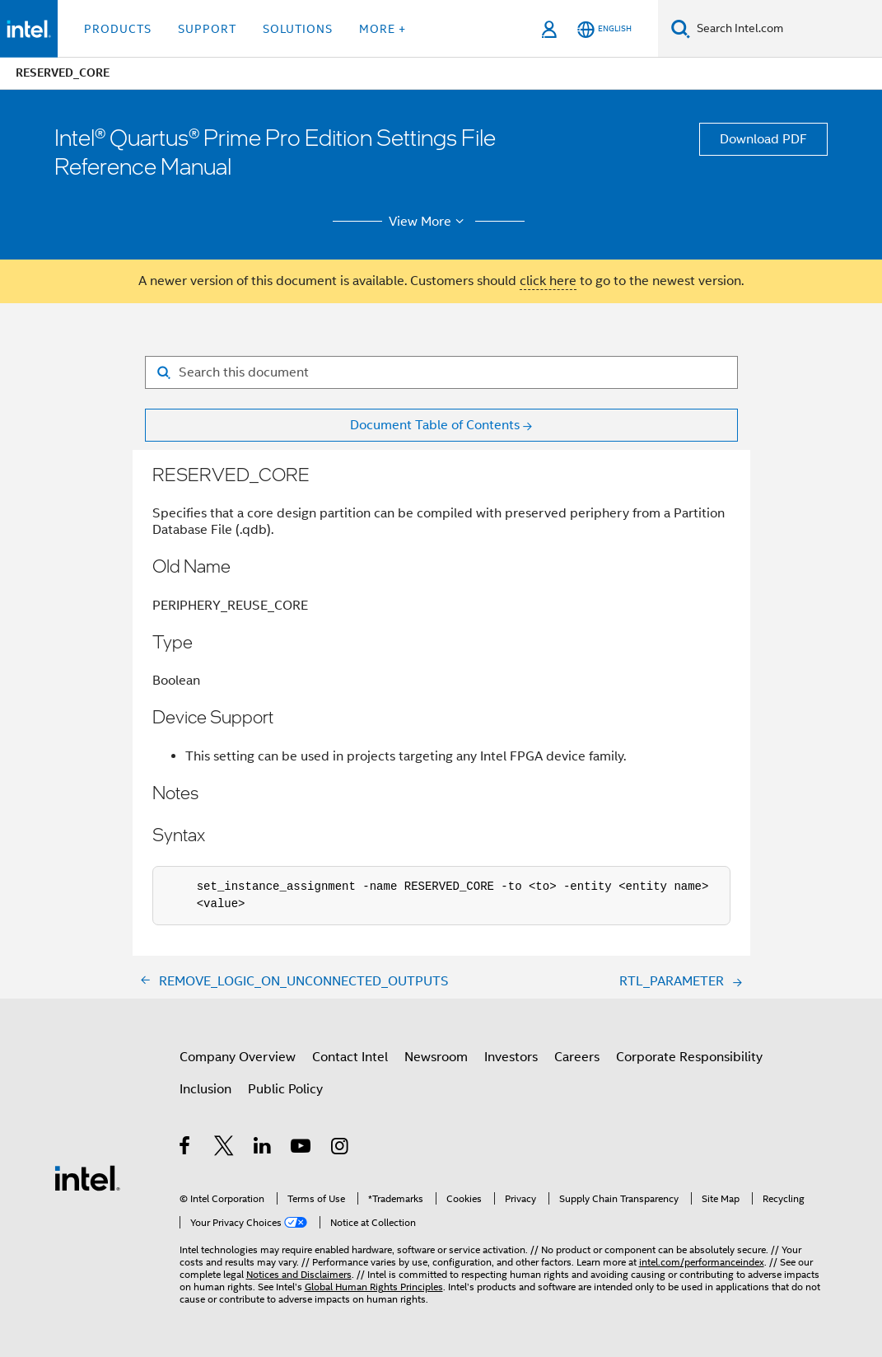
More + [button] (382, 28)
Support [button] (207, 28)
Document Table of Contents (435, 425)
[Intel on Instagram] (340, 1148)
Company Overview (238, 1057)
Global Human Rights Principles (374, 1286)
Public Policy (285, 1089)
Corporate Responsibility (689, 1057)
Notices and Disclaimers (299, 1274)
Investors (511, 1057)
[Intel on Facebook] (185, 1148)
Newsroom (436, 1057)
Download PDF (763, 139)
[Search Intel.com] (786, 29)
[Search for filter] (441, 372)
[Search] (680, 28)
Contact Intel (350, 1057)
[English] (604, 29)
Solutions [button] (298, 28)
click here (548, 281)
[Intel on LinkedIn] (263, 1148)
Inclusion (205, 1089)
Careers (577, 1057)
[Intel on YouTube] (302, 1148)
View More (429, 221)
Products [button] (118, 28)
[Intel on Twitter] (224, 1148)
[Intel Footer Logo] (87, 1177)
